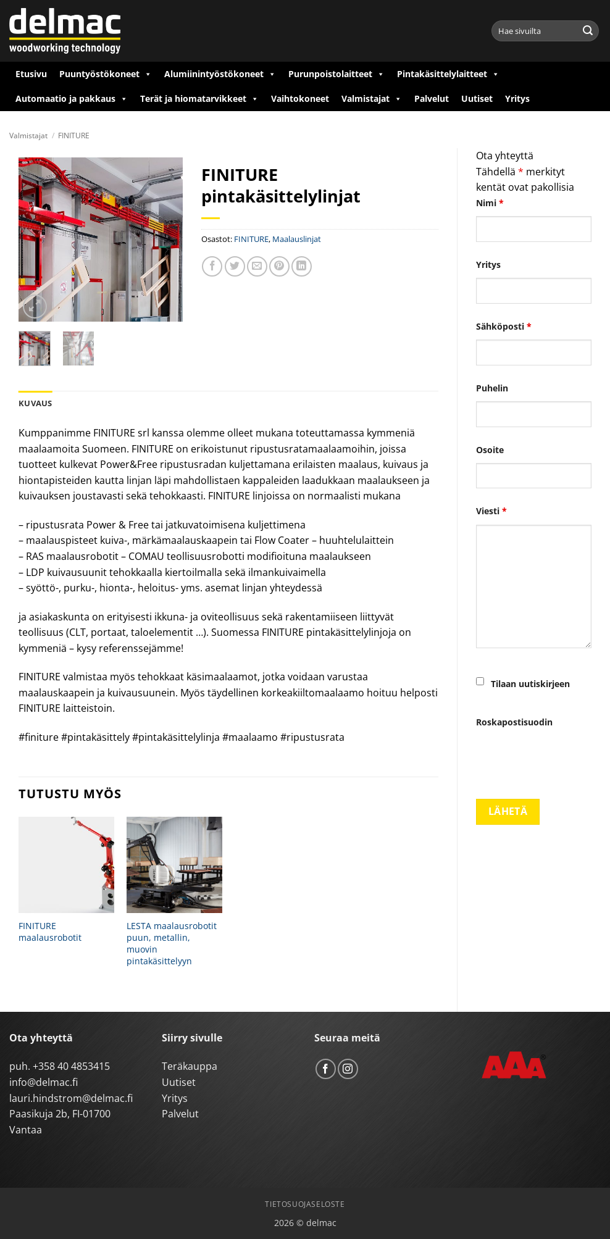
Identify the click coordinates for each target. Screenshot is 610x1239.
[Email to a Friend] (257, 266)
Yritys (517, 98)
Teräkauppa (189, 1066)
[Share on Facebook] (212, 266)
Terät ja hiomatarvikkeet (199, 98)
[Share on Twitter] (235, 266)
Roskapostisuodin (514, 722)
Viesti (491, 511)
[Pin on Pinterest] (279, 266)
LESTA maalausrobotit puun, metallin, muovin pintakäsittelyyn (172, 943)
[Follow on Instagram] (348, 1069)
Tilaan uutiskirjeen (530, 684)
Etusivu (31, 74)
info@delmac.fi (43, 1082)
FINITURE (74, 135)
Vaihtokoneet (300, 98)
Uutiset (477, 98)
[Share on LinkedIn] (301, 266)
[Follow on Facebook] (325, 1069)
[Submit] (587, 30)
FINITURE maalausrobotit (50, 931)
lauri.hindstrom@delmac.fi (71, 1098)
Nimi (490, 203)
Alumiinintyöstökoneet (220, 74)
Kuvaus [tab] (35, 403)
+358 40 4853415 (71, 1066)
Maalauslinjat (296, 238)
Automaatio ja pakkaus (71, 98)
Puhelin (492, 388)
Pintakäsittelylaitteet (448, 74)
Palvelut (431, 98)
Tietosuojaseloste (305, 1204)
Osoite (490, 450)
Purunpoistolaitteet (336, 74)
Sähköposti (504, 326)
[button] (35, 306)
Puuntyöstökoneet (105, 74)
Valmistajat (371, 98)
